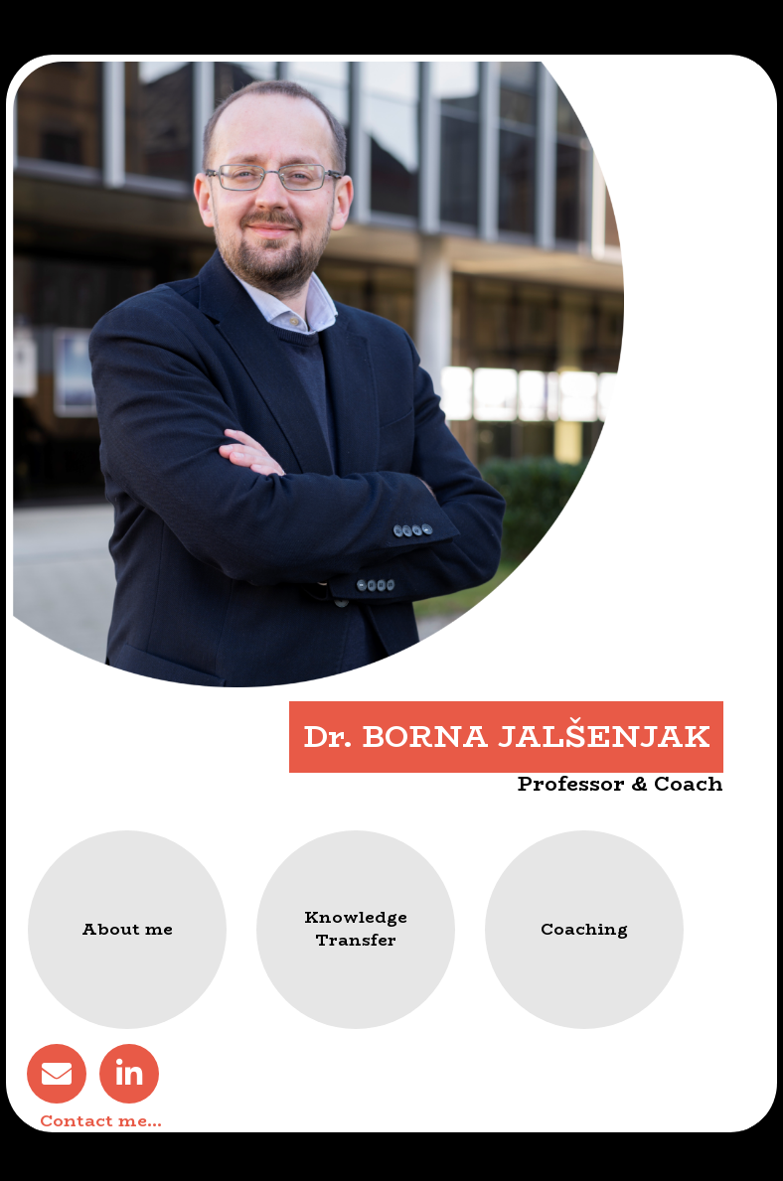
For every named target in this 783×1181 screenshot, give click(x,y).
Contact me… (101, 1120)
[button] (127, 929)
